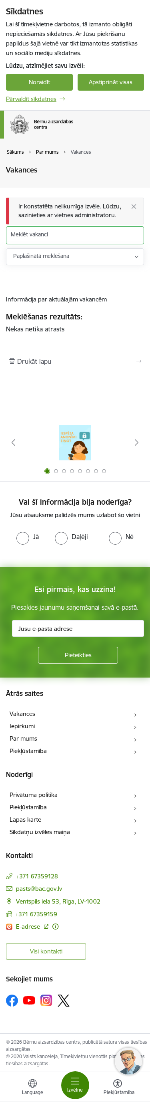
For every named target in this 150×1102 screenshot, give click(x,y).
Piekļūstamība (28, 751)
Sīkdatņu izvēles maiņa (40, 832)
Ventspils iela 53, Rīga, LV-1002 (58, 901)
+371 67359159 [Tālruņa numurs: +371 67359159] (36, 914)
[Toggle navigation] (75, 1085)
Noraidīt (39, 82)
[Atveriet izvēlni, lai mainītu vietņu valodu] (32, 1088)
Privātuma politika (34, 795)
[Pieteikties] (78, 655)
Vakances (22, 713)
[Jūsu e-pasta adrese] (78, 628)
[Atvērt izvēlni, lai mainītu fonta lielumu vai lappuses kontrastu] (118, 1088)
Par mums (23, 738)
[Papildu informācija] (55, 927)
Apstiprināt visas (110, 82)
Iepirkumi (22, 726)
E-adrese (29, 926)
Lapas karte (25, 819)
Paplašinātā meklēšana (41, 256)
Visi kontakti (46, 951)
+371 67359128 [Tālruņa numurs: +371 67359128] (37, 876)
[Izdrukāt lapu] (75, 361)
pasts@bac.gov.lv (39, 888)
